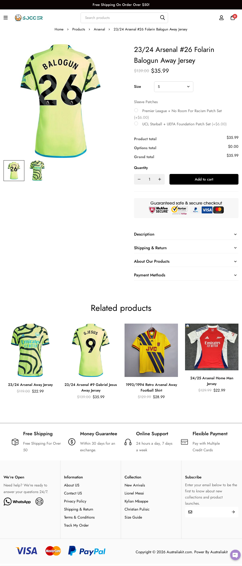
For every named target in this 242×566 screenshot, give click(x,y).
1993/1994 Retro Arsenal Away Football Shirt (151, 389)
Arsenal (99, 29)
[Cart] (232, 17)
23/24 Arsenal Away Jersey (30, 386)
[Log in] (220, 17)
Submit (233, 514)
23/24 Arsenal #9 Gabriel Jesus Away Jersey (90, 389)
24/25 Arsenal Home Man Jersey (211, 382)
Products (78, 29)
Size (137, 86)
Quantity (141, 167)
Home (59, 29)
